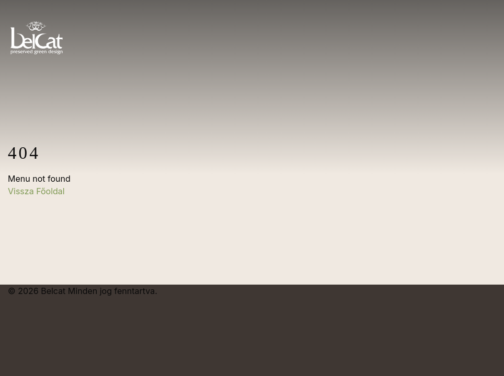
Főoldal (50, 191)
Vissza (22, 191)
